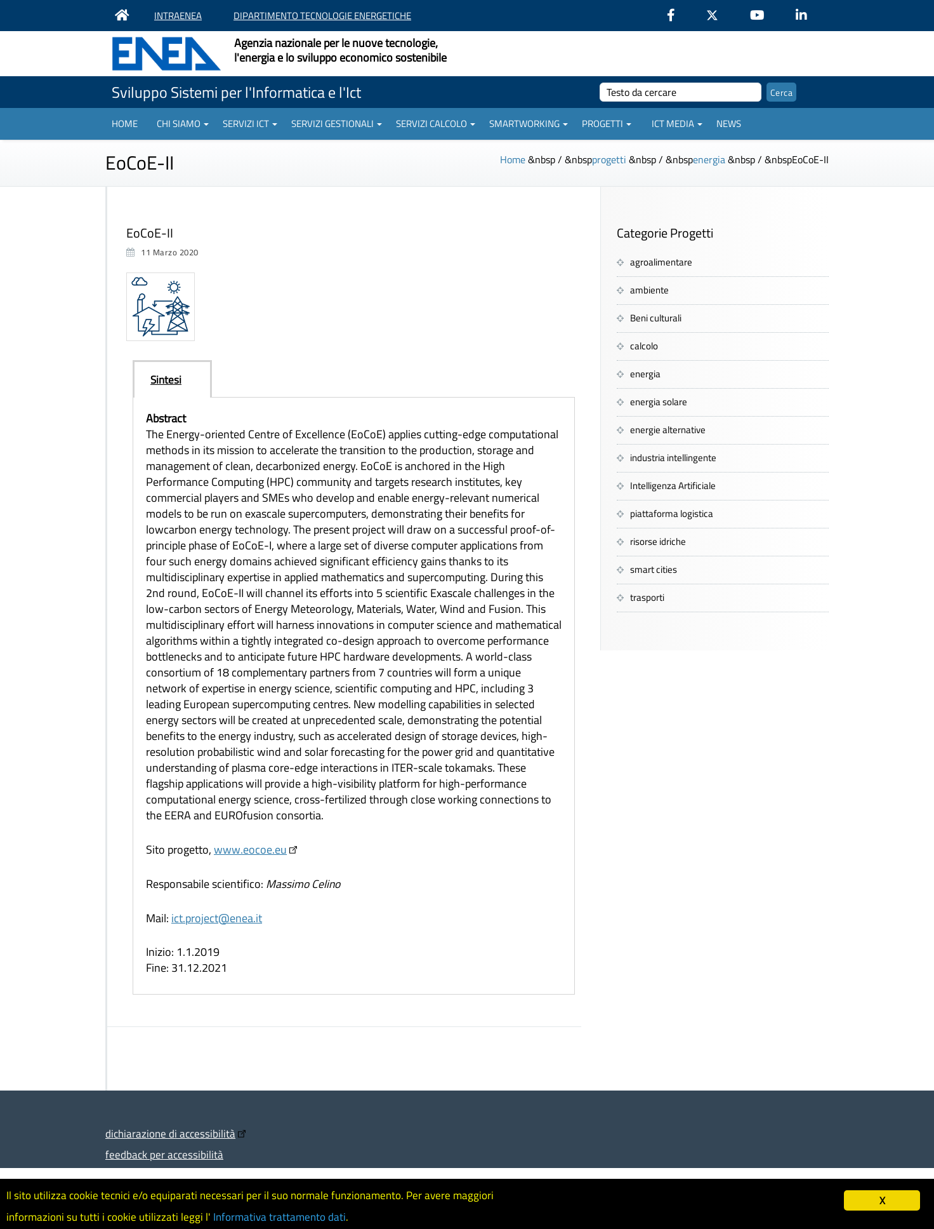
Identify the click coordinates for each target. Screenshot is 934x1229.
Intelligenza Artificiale (673, 485)
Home (125, 123)
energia (709, 159)
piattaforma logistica (671, 513)
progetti (609, 159)
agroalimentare (661, 262)
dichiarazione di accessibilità (170, 1133)
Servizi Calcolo (435, 123)
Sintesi (165, 379)
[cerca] (680, 92)
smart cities (653, 569)
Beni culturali (655, 318)
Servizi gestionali (336, 123)
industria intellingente (673, 457)
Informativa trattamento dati (279, 1217)
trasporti (647, 597)
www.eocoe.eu (250, 849)
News (728, 123)
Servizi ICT (250, 123)
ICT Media (677, 123)
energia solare (658, 401)
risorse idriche (658, 541)
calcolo (644, 346)
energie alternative (668, 429)
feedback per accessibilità (164, 1154)
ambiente (649, 290)
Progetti (606, 123)
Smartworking (528, 123)
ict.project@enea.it (216, 918)
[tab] (172, 379)
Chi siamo (183, 123)
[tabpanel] (354, 696)
